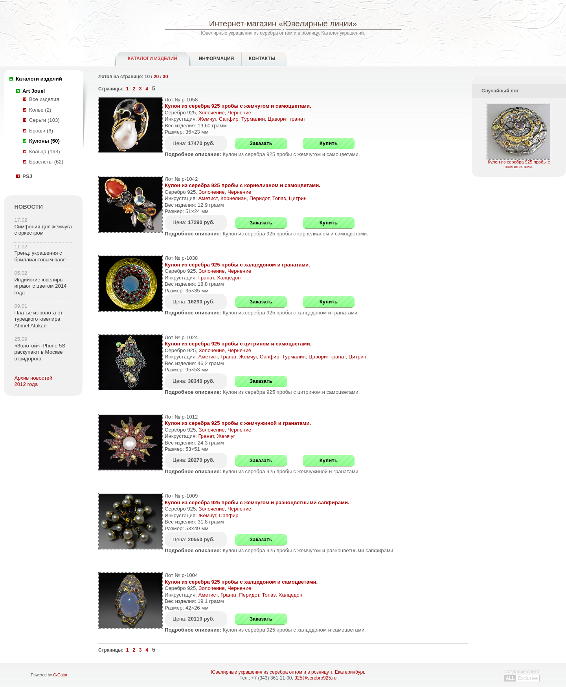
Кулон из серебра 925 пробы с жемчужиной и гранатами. (238, 423)
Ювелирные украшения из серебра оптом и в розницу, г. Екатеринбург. (288, 672)
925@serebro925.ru (315, 678)
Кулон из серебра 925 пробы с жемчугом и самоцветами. (238, 106)
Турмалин (253, 119)
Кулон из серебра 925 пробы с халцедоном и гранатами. (237, 265)
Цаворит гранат (286, 119)
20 (156, 76)
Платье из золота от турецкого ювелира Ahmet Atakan (38, 319)
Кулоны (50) (44, 141)
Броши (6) (41, 131)
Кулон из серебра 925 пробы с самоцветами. (519, 162)
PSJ (27, 176)
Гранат (206, 278)
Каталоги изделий (152, 58)
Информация (216, 58)
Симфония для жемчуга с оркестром (43, 230)
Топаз (279, 198)
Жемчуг (207, 119)
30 (165, 76)
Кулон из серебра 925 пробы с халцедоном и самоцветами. (241, 582)
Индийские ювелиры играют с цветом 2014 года (40, 286)
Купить (329, 143)
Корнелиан (233, 198)
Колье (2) (40, 110)
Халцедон (229, 278)
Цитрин (298, 198)
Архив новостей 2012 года (33, 381)
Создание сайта (522, 675)
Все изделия (44, 99)
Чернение (239, 113)
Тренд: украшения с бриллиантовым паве (40, 256)
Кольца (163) (44, 151)
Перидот (260, 198)
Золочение (212, 113)
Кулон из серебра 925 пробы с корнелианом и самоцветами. (242, 185)
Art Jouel (33, 91)
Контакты (262, 58)
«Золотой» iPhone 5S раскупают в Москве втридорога (39, 352)
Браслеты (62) (46, 162)
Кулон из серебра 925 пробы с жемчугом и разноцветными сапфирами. (257, 502)
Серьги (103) (44, 120)
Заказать (261, 143)
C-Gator (60, 675)
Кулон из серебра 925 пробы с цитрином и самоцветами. (238, 344)
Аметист (207, 198)
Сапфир (229, 119)
